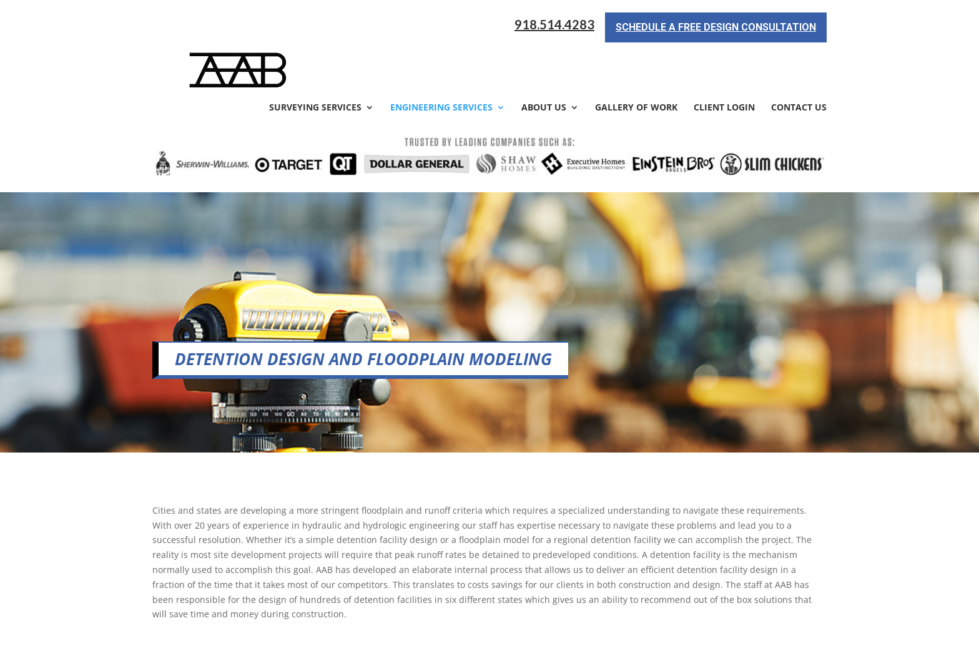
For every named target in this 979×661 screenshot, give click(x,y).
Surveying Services (315, 64)
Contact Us (799, 64)
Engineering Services (441, 64)
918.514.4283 (554, 24)
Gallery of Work (636, 64)
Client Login (724, 64)
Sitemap (367, 644)
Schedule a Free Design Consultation (716, 27)
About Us (543, 64)
